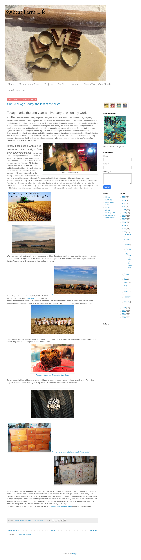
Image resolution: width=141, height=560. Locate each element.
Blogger (74, 553)
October (127, 244)
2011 (124, 311)
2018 (124, 216)
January (127, 302)
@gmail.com (67, 506)
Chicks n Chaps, (33, 298)
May (125, 285)
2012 (124, 308)
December (127, 234)
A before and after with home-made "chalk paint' (48, 437)
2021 (124, 206)
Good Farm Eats (16, 90)
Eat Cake (62, 84)
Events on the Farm (29, 84)
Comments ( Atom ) (24, 534)
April (126, 289)
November (127, 239)
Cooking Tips (110, 213)
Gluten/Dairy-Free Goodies (98, 84)
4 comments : (39, 520)
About (75, 84)
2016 (124, 222)
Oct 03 (128, 249)
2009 (124, 317)
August (126, 274)
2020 (124, 210)
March (126, 292)
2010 (124, 314)
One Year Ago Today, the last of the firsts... (35, 104)
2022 (124, 203)
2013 (124, 232)
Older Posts (93, 530)
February (127, 297)
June (126, 282)
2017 (124, 219)
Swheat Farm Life (25, 12)
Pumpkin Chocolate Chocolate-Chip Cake (52, 375)
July (125, 279)
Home (11, 84)
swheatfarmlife (56, 506)
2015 (124, 225)
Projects (48, 84)
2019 (124, 213)
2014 (124, 228)
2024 (124, 197)
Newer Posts (12, 530)
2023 (124, 200)
